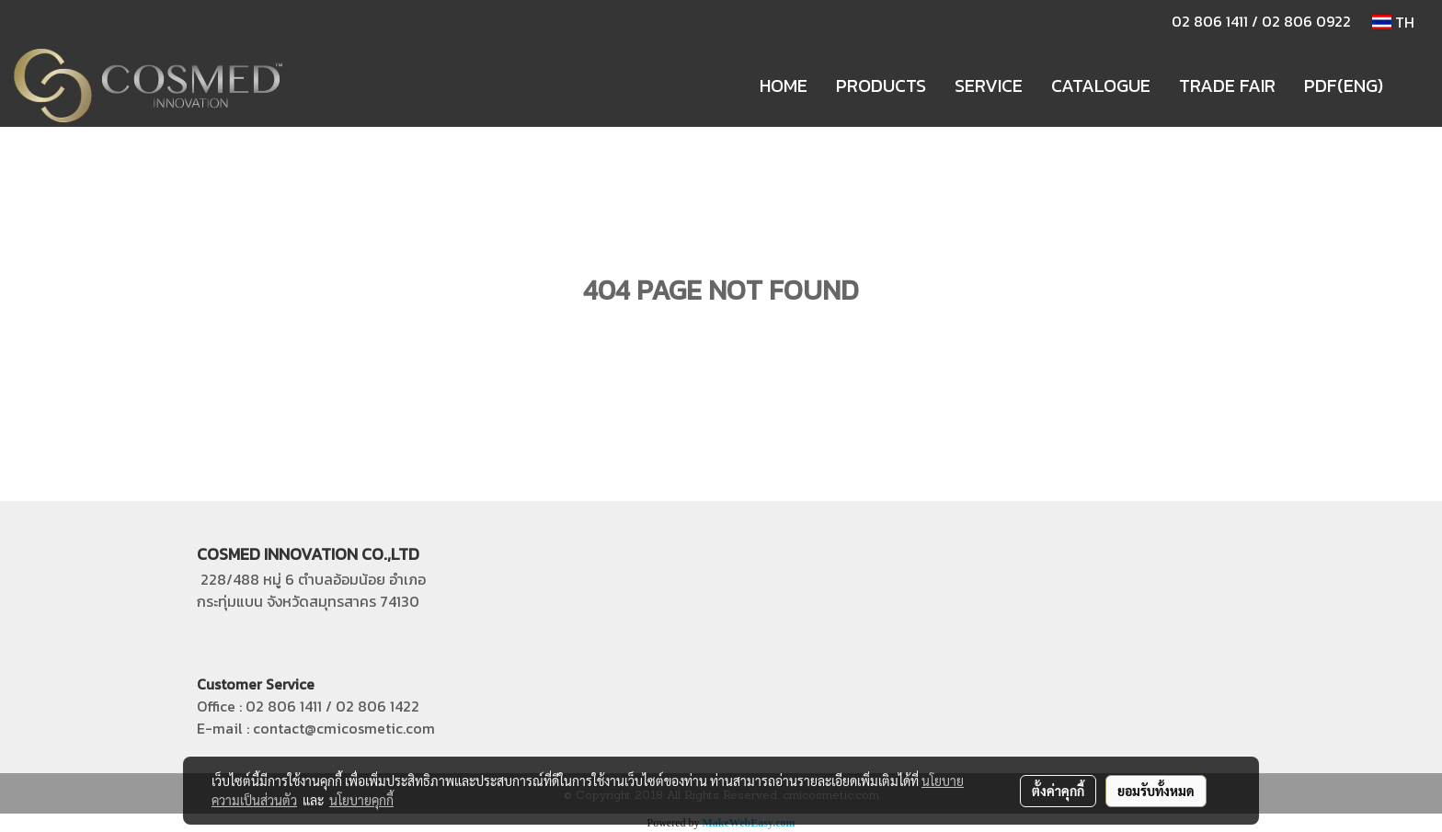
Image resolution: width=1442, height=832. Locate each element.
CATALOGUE (1100, 85)
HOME (783, 85)
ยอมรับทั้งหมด (1156, 790)
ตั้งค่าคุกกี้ (1058, 790)
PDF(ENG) (1343, 85)
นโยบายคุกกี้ (361, 800)
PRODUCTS (881, 85)
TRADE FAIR (1227, 85)
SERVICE (989, 85)
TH (1393, 22)
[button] (1413, 85)
